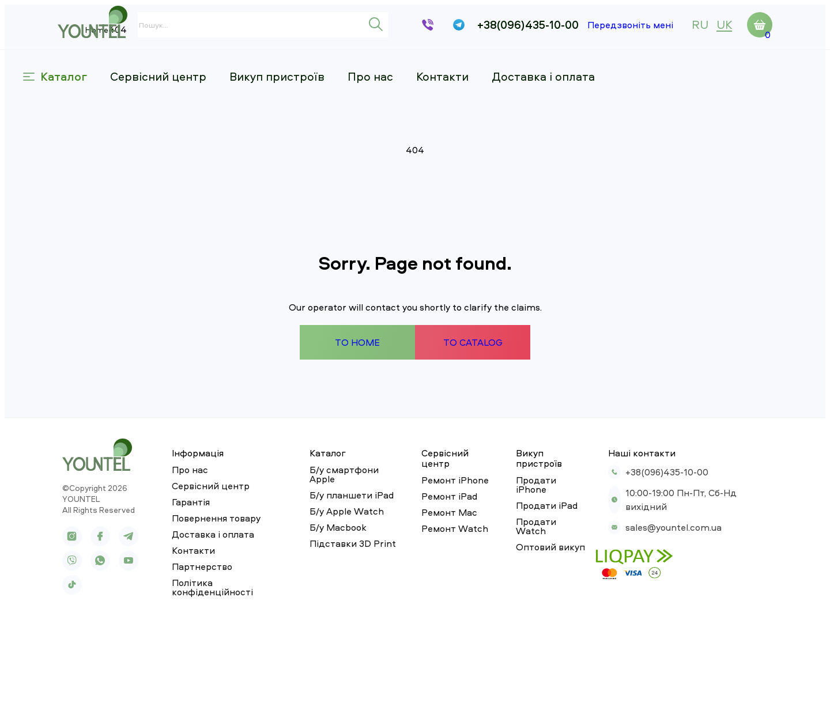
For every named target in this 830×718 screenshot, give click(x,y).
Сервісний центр (193, 67)
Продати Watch (540, 595)
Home (69, 100)
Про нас (405, 67)
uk (724, 24)
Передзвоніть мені (630, 24)
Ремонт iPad (434, 579)
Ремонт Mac (434, 595)
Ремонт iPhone (439, 563)
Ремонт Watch (439, 612)
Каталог (90, 67)
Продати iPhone (541, 563)
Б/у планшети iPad (338, 579)
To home (352, 440)
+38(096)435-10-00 (528, 25)
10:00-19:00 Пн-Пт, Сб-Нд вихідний (686, 587)
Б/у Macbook (324, 612)
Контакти (477, 67)
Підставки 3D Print (339, 628)
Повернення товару (201, 612)
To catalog (478, 440)
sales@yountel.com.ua (657, 607)
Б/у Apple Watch (333, 595)
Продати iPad (535, 579)
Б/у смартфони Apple (344, 563)
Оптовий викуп (539, 612)
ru (700, 24)
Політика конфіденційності (219, 676)
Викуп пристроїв (311, 67)
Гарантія (176, 595)
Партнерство (187, 660)
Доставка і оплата (577, 67)
